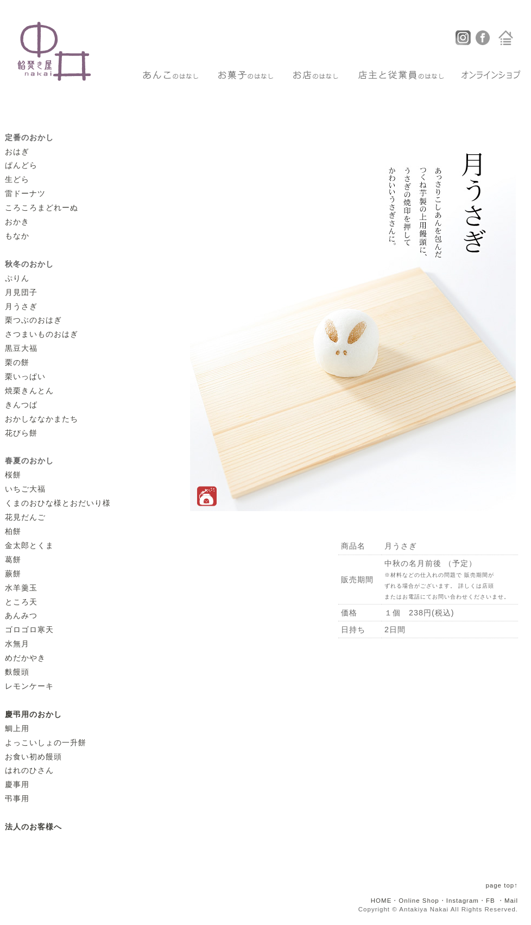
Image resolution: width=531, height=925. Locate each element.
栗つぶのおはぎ (33, 320)
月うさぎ (21, 306)
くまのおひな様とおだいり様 (58, 503)
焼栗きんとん (29, 390)
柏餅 (13, 531)
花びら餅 (21, 433)
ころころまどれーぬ (41, 207)
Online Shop (419, 900)
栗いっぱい (25, 376)
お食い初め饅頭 (33, 756)
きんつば (21, 404)
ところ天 (21, 601)
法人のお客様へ (33, 826)
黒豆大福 (21, 348)
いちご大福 (25, 488)
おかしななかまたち (41, 418)
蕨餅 (13, 573)
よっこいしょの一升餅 (45, 742)
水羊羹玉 (21, 587)
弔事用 (17, 798)
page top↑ (501, 885)
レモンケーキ (29, 686)
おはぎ (17, 151)
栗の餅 (17, 362)
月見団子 (21, 292)
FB (490, 900)
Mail (511, 900)
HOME (381, 900)
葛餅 (13, 559)
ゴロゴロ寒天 (29, 629)
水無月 (17, 643)
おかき (17, 221)
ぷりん (17, 278)
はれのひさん (29, 770)
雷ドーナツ (25, 193)
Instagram (462, 900)
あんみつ (21, 615)
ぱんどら (21, 165)
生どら (17, 179)
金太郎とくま (29, 545)
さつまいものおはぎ (41, 334)
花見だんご (25, 517)
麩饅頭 (17, 672)
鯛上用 (17, 728)
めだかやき (25, 657)
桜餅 (13, 474)
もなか (17, 235)
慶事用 (17, 784)
